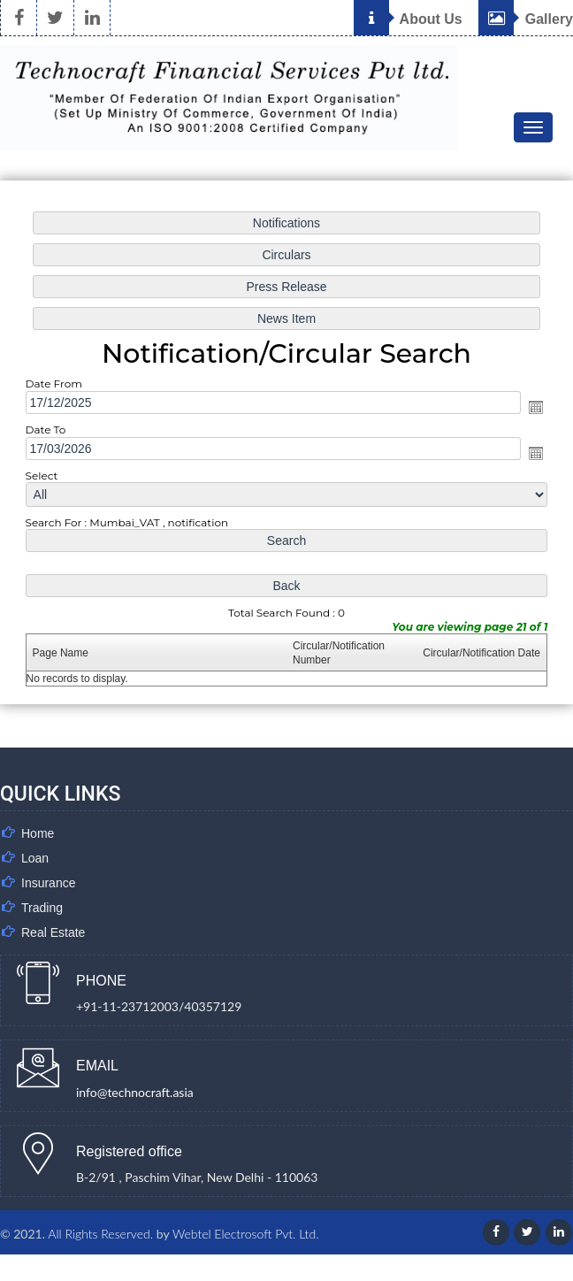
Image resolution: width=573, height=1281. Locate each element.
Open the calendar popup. (536, 407)
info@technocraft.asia (135, 1092)
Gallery (525, 19)
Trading (42, 908)
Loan (35, 858)
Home (37, 833)
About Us (408, 19)
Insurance (48, 883)
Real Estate (53, 932)
